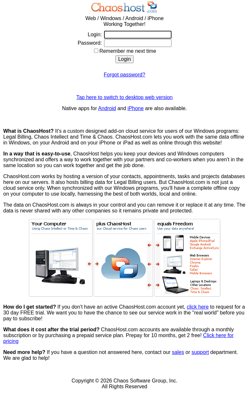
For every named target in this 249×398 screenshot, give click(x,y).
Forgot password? (124, 74)
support (200, 352)
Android (107, 108)
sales (178, 352)
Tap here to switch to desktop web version (124, 97)
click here (198, 307)
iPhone (135, 108)
